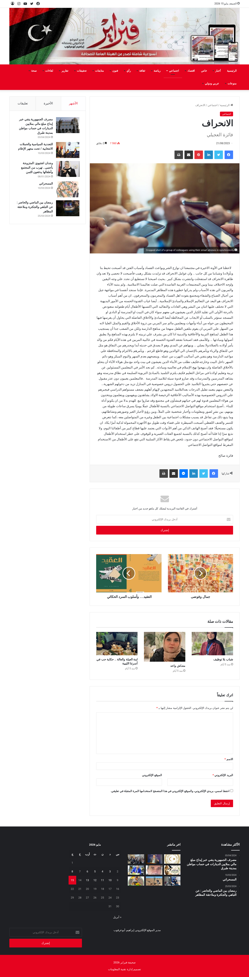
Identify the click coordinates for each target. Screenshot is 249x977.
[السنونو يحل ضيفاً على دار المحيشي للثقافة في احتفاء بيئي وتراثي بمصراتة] (172, 870)
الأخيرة (48, 103)
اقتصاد (191, 70)
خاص (204, 70)
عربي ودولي (212, 83)
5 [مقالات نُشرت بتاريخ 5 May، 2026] (95, 871)
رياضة (157, 70)
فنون (115, 70)
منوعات (232, 83)
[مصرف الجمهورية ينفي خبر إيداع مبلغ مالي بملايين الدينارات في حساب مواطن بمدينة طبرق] (67, 125)
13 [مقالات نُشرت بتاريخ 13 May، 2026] (87, 880)
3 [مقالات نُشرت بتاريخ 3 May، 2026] (110, 871)
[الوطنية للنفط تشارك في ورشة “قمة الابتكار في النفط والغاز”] (154, 859)
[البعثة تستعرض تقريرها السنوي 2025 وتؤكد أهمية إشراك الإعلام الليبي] (136, 859)
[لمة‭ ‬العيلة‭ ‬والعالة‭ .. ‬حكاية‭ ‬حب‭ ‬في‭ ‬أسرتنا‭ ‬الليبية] (117, 643)
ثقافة (142, 70)
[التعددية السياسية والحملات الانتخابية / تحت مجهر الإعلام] (67, 150)
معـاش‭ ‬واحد (177, 665)
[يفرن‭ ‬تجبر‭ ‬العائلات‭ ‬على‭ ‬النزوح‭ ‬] (136, 881)
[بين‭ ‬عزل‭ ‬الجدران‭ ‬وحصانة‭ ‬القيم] (154, 870)
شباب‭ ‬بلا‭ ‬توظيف (223, 659)
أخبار (218, 70)
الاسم (229, 759)
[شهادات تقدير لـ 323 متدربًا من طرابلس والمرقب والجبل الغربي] (136, 870)
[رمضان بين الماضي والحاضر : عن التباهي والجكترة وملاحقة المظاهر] (67, 208)
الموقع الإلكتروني (152, 775)
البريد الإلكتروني (222, 775)
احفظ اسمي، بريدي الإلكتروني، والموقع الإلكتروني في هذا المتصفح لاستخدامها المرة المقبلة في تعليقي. (170, 791)
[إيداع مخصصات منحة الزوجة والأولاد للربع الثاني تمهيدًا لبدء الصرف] (172, 859)
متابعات (99, 70)
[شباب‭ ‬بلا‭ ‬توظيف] (212, 643)
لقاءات (49, 70)
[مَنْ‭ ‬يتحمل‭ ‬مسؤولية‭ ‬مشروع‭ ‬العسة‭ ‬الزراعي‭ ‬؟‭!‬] (154, 881)
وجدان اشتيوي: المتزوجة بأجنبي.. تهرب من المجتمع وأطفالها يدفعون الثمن (37, 167)
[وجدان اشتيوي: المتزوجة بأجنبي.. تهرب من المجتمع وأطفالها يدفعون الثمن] (67, 169)
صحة (34, 70)
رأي (129, 70)
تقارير (65, 70)
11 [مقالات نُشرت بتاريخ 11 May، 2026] (102, 880)
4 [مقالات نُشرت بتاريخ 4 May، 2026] (102, 871)
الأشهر (73, 103)
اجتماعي (174, 70)
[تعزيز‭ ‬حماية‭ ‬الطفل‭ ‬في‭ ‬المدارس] (172, 881)
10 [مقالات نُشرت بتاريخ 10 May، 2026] (110, 880)
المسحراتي (46, 183)
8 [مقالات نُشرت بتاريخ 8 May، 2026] (72, 871)
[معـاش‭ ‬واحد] (164, 647)
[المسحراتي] (67, 189)
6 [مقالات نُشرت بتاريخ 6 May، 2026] (87, 871)
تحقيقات (82, 70)
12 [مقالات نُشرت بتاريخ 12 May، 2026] (95, 880)
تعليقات (23, 103)
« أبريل (117, 917)
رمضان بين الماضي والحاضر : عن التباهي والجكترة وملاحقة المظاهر (35, 207)
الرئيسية (232, 70)
